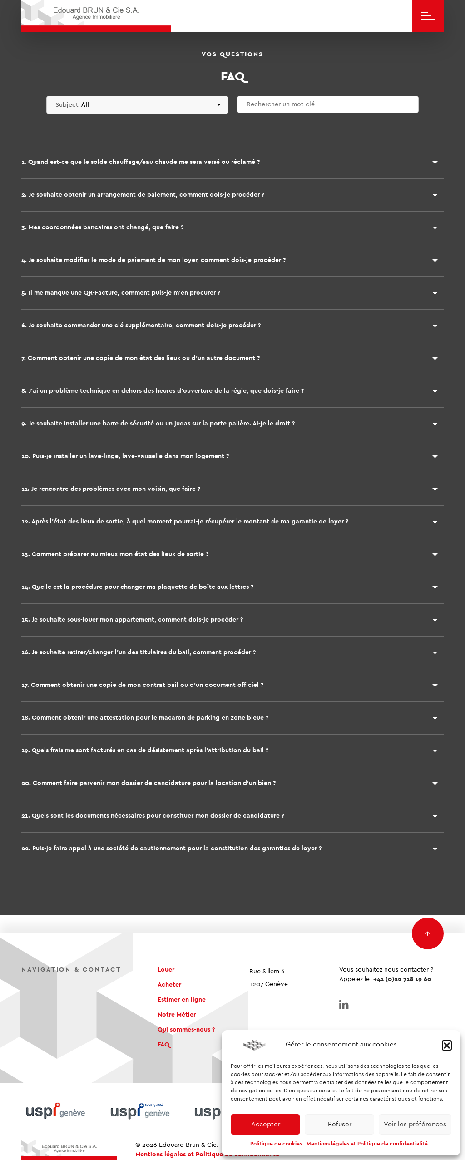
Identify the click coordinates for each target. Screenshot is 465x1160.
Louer (166, 970)
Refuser (339, 1124)
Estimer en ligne (182, 1000)
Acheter (169, 985)
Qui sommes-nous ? (186, 1030)
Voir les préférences (415, 1124)
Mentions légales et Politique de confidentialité (367, 1143)
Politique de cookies (276, 1143)
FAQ (163, 1045)
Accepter (265, 1124)
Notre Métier (177, 1015)
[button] (446, 1045)
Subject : (68, 105)
